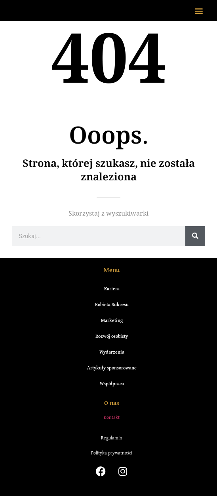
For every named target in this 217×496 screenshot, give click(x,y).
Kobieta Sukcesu (112, 304)
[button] (198, 10)
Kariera (112, 288)
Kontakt (112, 417)
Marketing (112, 320)
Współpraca (112, 383)
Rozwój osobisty (111, 336)
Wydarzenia (111, 351)
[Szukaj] (195, 236)
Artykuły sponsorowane (112, 367)
